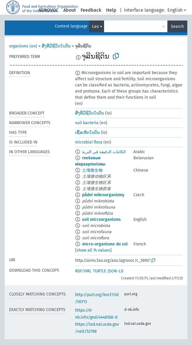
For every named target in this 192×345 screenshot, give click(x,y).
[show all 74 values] (93, 250)
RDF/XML (83, 271)
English (175, 10)
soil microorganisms (101, 219)
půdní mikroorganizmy (103, 194)
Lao (95, 26)
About (69, 10)
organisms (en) (23, 46)
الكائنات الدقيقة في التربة (104, 151)
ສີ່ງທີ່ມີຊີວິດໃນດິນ (56, 46)
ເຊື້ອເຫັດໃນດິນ (87, 132)
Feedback (91, 10)
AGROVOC (48, 10)
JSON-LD (115, 271)
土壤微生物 (92, 170)
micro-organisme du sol (105, 244)
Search (177, 26)
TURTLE (99, 271)
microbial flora (88, 142)
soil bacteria (86, 122)
